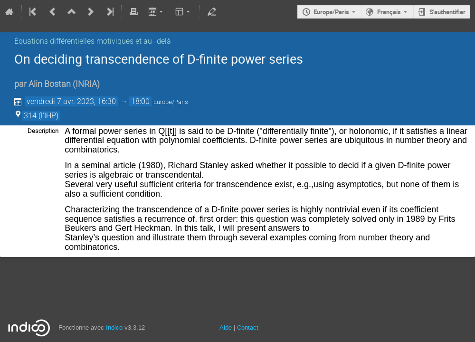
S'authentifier (447, 12)
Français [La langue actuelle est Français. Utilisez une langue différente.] (389, 12)
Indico (114, 327)
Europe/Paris (331, 12)
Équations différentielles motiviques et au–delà (92, 41)
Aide (225, 327)
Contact (247, 327)
